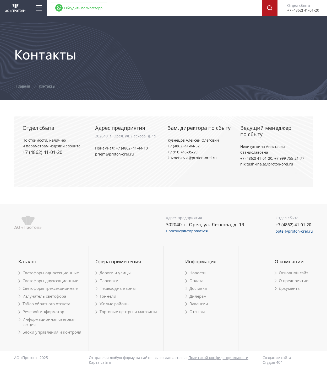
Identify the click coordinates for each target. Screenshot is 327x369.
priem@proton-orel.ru (114, 154)
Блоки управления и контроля (52, 332)
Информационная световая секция (49, 322)
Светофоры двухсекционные (50, 280)
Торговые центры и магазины (128, 311)
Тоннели (108, 296)
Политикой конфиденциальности (218, 357)
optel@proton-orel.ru (294, 231)
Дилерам (197, 296)
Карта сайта (100, 362)
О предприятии (294, 280)
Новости (197, 272)
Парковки (109, 280)
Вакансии (198, 303)
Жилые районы (114, 303)
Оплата (196, 280)
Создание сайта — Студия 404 (279, 360)
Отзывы (197, 311)
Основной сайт (293, 272)
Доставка (198, 288)
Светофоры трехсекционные (50, 288)
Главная (23, 86)
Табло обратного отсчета (46, 303)
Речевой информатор (43, 311)
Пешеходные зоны (118, 288)
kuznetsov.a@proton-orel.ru (192, 157)
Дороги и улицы (115, 272)
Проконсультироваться (187, 230)
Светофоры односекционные (51, 272)
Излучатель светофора (44, 296)
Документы (290, 288)
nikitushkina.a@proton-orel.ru (266, 164)
